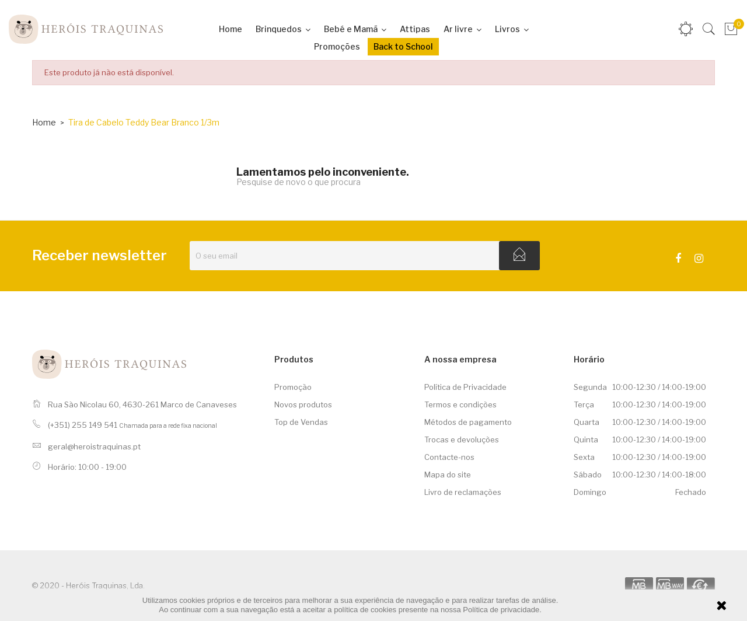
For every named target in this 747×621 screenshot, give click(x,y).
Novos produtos (303, 404)
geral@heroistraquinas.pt (94, 446)
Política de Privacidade (465, 387)
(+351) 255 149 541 (82, 425)
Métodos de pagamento (468, 422)
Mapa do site (447, 474)
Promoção (293, 387)
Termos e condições (460, 404)
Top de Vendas (301, 422)
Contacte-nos (449, 457)
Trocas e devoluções (461, 439)
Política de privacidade (501, 609)
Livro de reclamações (462, 492)
